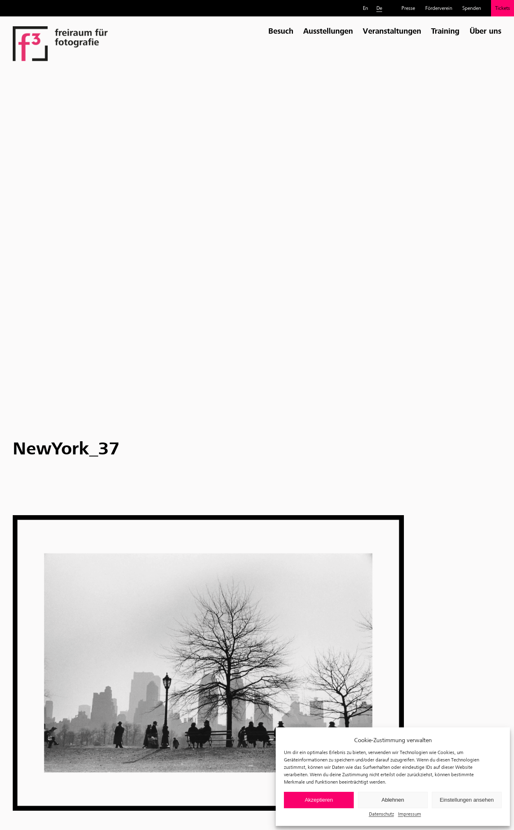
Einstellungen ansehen (467, 800)
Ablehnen (393, 800)
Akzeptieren (319, 800)
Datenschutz (381, 814)
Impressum (409, 814)
